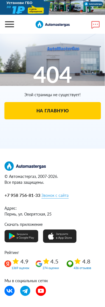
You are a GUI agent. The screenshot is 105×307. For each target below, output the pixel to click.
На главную (52, 110)
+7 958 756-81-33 (22, 195)
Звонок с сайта (55, 195)
